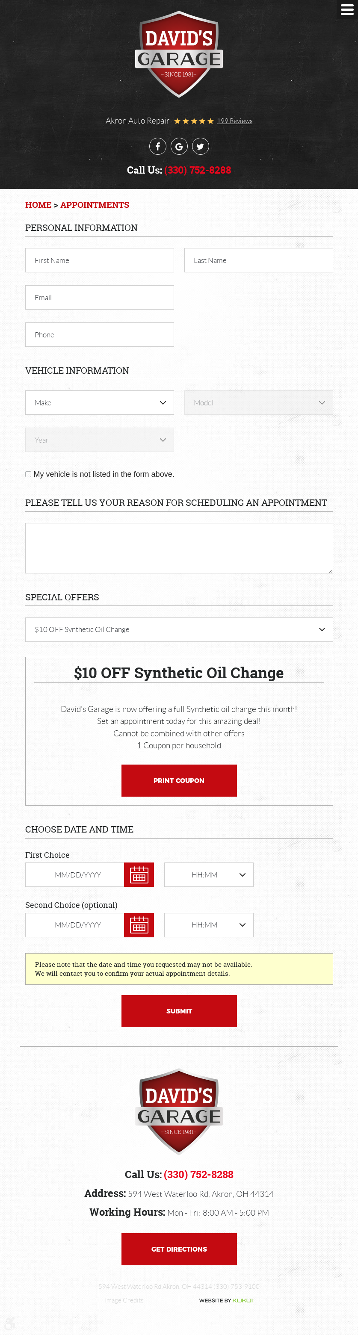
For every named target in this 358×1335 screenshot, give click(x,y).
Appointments (94, 204)
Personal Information (81, 228)
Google (179, 146)
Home (38, 204)
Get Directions (179, 1249)
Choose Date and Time (79, 829)
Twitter (200, 146)
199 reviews (234, 121)
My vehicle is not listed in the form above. (104, 474)
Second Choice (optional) (71, 905)
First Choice (47, 855)
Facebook (157, 146)
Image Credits (124, 1300)
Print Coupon (179, 781)
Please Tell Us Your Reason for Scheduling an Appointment (176, 502)
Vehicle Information (77, 370)
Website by (219, 1300)
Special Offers (62, 597)
